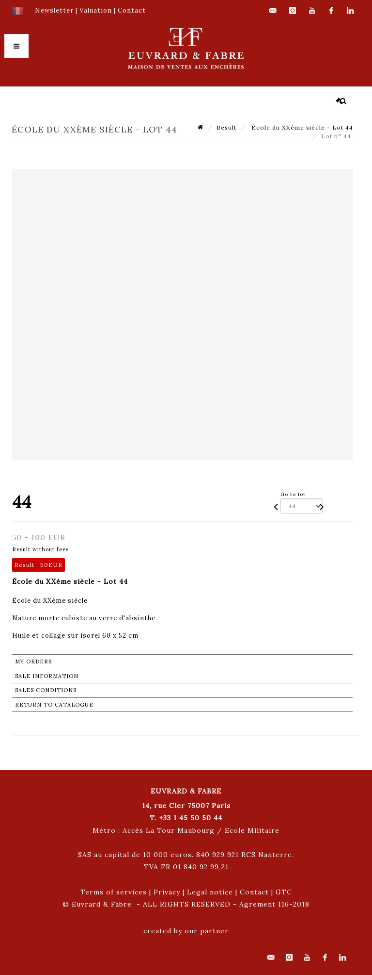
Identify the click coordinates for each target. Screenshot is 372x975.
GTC (284, 892)
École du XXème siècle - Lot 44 (301, 127)
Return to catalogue (54, 704)
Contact (254, 892)
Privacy (167, 892)
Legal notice (210, 892)
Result (226, 127)
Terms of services (113, 892)
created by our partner (186, 930)
